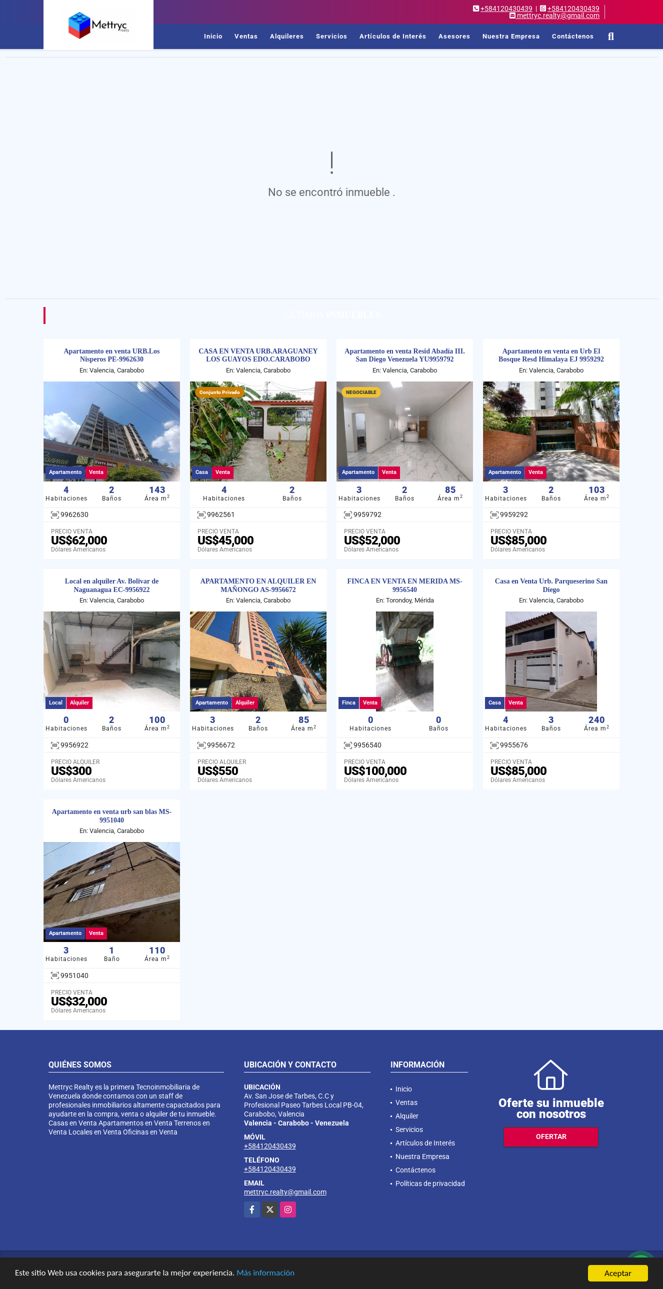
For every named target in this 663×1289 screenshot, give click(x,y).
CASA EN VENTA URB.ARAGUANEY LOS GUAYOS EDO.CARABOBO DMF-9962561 (258, 360)
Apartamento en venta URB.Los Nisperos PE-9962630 (112, 356)
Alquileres (287, 36)
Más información (267, 1273)
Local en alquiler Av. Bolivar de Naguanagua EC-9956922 (111, 586)
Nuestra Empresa (511, 36)
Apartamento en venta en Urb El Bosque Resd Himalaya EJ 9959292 (551, 356)
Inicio (213, 36)
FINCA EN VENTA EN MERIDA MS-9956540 (404, 586)
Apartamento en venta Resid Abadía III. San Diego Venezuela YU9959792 (404, 356)
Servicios (332, 36)
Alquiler (407, 1116)
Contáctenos (573, 36)
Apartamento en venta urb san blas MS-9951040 (112, 816)
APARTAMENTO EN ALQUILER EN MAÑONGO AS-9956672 (258, 586)
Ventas (246, 36)
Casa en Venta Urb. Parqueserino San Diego (551, 586)
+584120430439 (506, 8)
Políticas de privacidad (430, 1184)
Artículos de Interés (393, 36)
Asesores (454, 36)
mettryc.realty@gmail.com (285, 1192)
